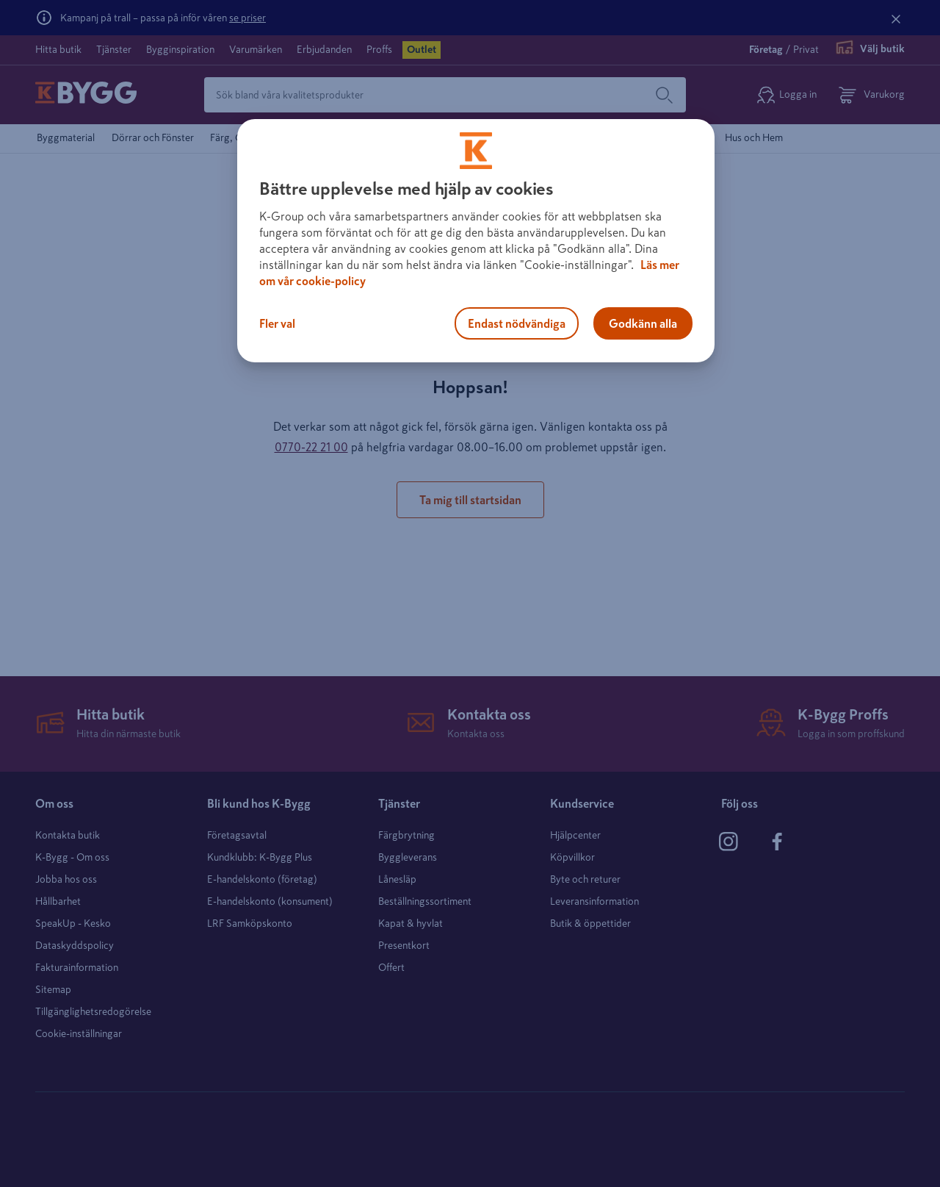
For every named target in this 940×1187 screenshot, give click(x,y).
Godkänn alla (643, 323)
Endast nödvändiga (516, 323)
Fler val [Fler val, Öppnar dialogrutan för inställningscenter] (277, 323)
